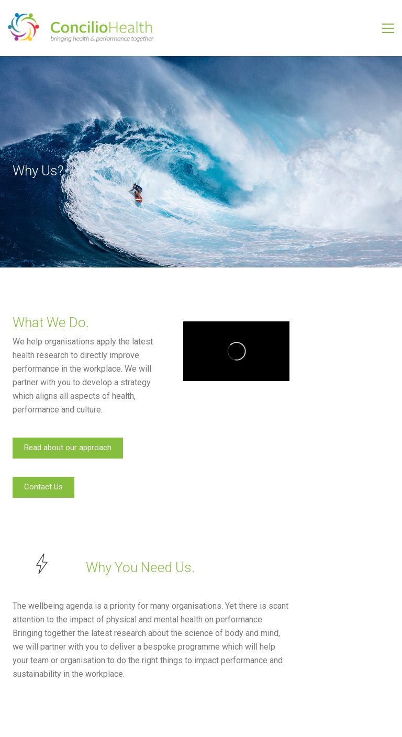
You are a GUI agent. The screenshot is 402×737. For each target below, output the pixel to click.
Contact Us (43, 487)
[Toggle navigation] (388, 28)
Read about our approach (67, 447)
